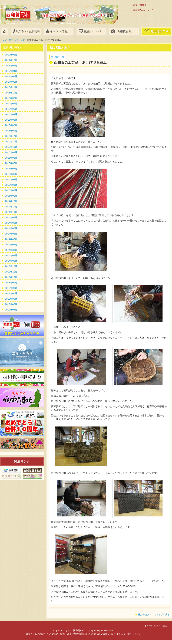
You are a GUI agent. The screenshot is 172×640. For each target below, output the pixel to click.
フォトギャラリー (123, 31)
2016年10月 (11, 92)
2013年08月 (11, 288)
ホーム (4, 31)
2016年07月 (11, 98)
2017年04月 (11, 71)
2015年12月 (11, 136)
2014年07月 (11, 228)
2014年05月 (11, 239)
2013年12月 (11, 266)
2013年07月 (11, 293)
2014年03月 (11, 250)
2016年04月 (11, 114)
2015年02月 (11, 190)
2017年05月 (11, 65)
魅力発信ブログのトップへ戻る (154, 614)
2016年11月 (11, 87)
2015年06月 (11, 168)
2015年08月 (11, 157)
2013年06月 (11, 299)
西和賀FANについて (143, 10)
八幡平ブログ (156, 31)
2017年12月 (11, 60)
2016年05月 (11, 109)
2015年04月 (11, 179)
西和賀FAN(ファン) (44, 11)
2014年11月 (11, 206)
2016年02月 (11, 125)
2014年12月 (11, 201)
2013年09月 (11, 282)
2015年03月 (11, 185)
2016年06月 (11, 103)
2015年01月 (11, 195)
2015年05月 (11, 174)
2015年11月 (11, 141)
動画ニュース (91, 31)
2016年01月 (11, 130)
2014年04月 (11, 244)
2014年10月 (11, 212)
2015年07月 (11, 163)
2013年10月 (11, 277)
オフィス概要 (140, 5)
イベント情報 (58, 31)
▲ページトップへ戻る (155, 625)
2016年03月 (11, 119)
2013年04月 (11, 309)
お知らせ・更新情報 (26, 31)
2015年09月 (11, 152)
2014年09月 (11, 217)
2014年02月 (11, 255)
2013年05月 (11, 304)
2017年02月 (11, 76)
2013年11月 (11, 271)
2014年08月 (11, 223)
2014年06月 (11, 233)
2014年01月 (11, 261)
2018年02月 (11, 54)
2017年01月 (11, 82)
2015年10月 (11, 147)
